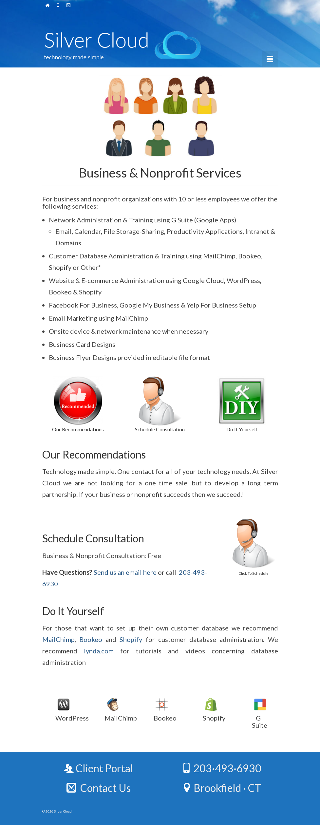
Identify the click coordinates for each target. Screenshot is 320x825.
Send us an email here (125, 572)
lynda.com (99, 651)
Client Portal (98, 768)
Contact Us (98, 787)
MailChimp (58, 639)
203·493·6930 (221, 768)
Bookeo (90, 639)
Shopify (131, 639)
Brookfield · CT (221, 787)
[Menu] (270, 59)
